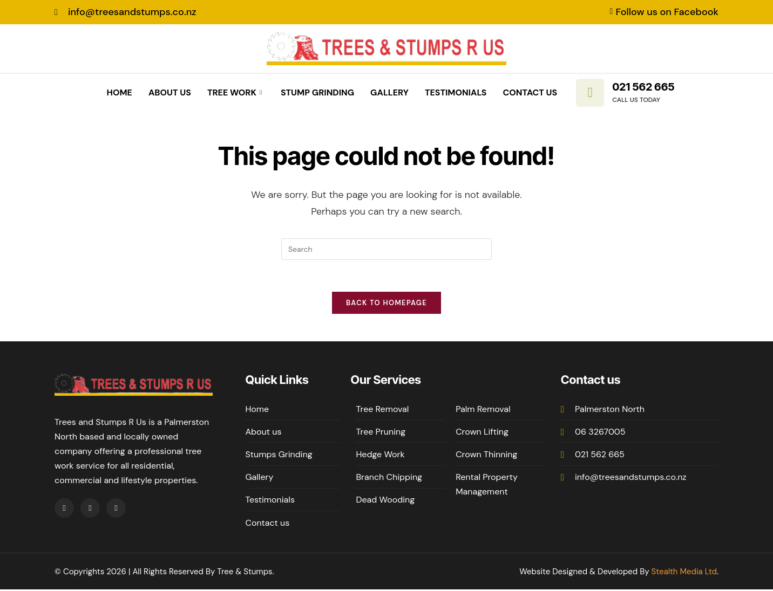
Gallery (389, 92)
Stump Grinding (317, 92)
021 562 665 (643, 86)
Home (119, 92)
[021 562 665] (590, 93)
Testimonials (456, 92)
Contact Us (530, 92)
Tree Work (236, 92)
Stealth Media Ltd (684, 572)
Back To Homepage (386, 303)
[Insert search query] (386, 249)
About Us (169, 92)
